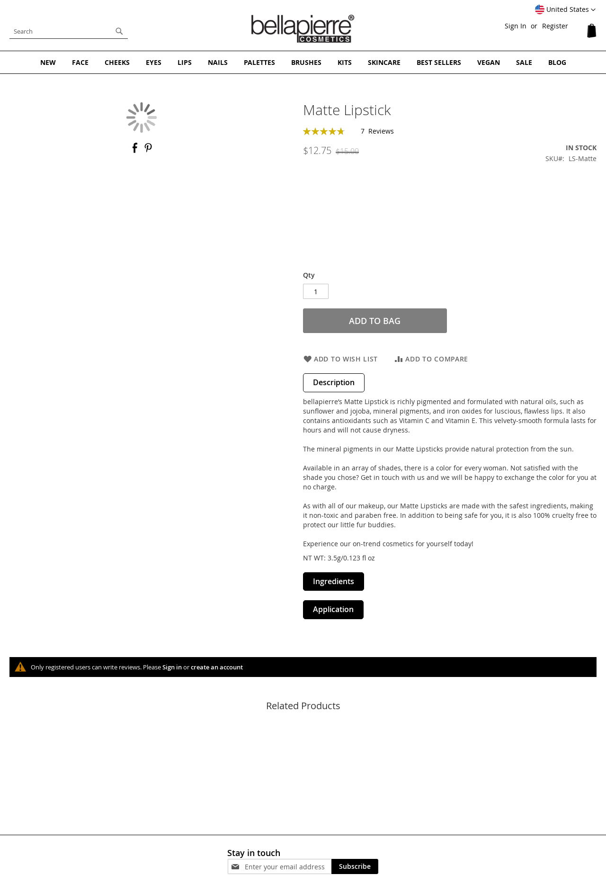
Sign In (515, 25)
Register (555, 25)
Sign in (172, 667)
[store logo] (303, 29)
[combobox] (68, 31)
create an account (217, 667)
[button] (565, 10)
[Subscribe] (354, 866)
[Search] (119, 31)
